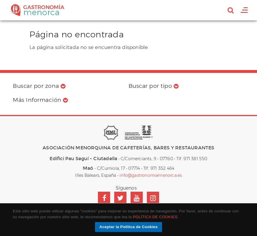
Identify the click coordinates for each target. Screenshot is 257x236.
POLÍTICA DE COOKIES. (156, 217)
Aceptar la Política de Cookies (128, 227)
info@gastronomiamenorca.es (150, 175)
